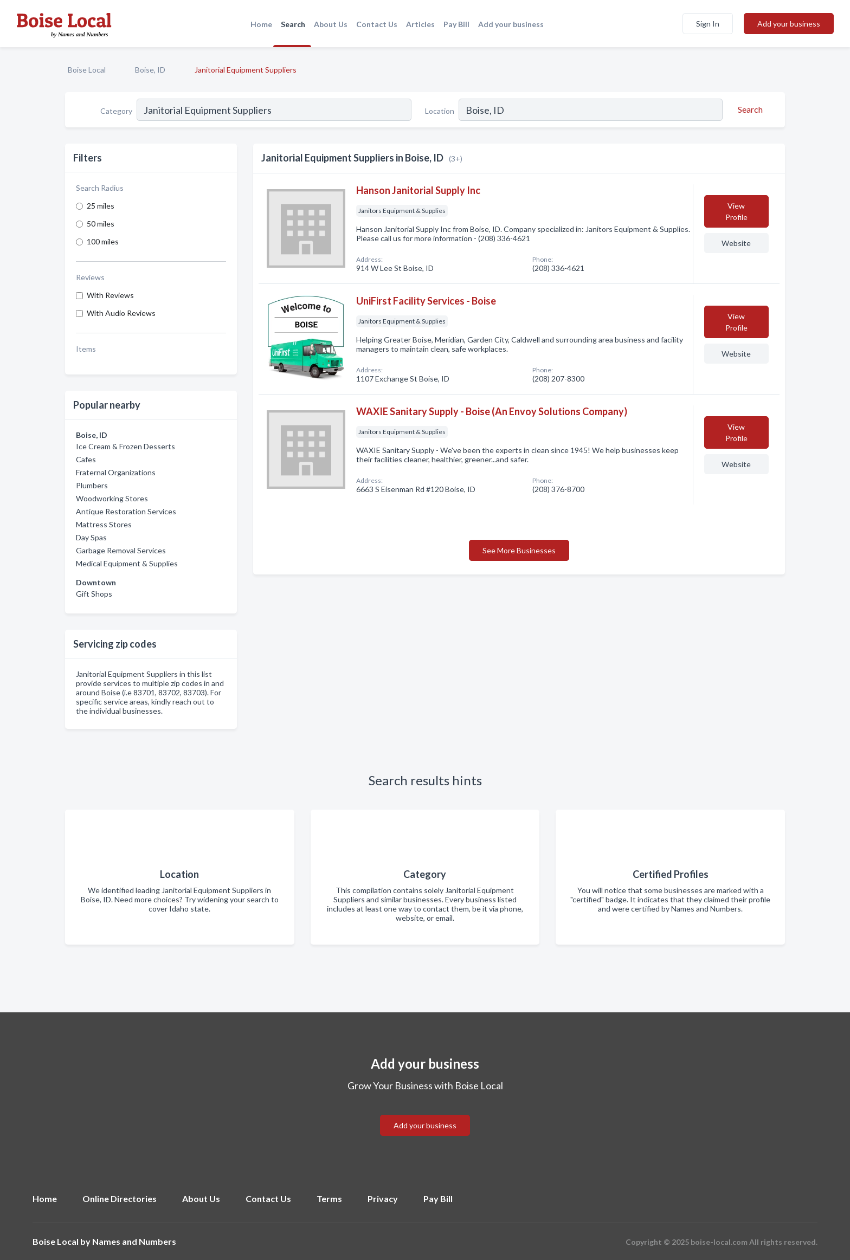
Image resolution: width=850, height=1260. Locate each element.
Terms (329, 1198)
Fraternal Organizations (116, 472)
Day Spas (91, 537)
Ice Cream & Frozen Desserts (125, 446)
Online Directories (119, 1198)
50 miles (100, 223)
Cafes (86, 459)
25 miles (100, 205)
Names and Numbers (134, 1241)
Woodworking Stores (112, 498)
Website (736, 243)
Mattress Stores (104, 524)
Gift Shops (94, 593)
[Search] (748, 109)
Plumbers (92, 485)
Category (116, 110)
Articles (420, 24)
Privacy (383, 1198)
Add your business (511, 24)
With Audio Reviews (121, 313)
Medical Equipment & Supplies (127, 563)
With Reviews (110, 295)
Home (261, 24)
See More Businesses (519, 550)
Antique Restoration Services (126, 511)
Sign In (707, 23)
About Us (330, 24)
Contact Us (376, 24)
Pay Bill (456, 24)
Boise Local (87, 69)
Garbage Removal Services (121, 550)
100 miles (103, 241)
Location (439, 110)
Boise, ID (150, 69)
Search (293, 24)
